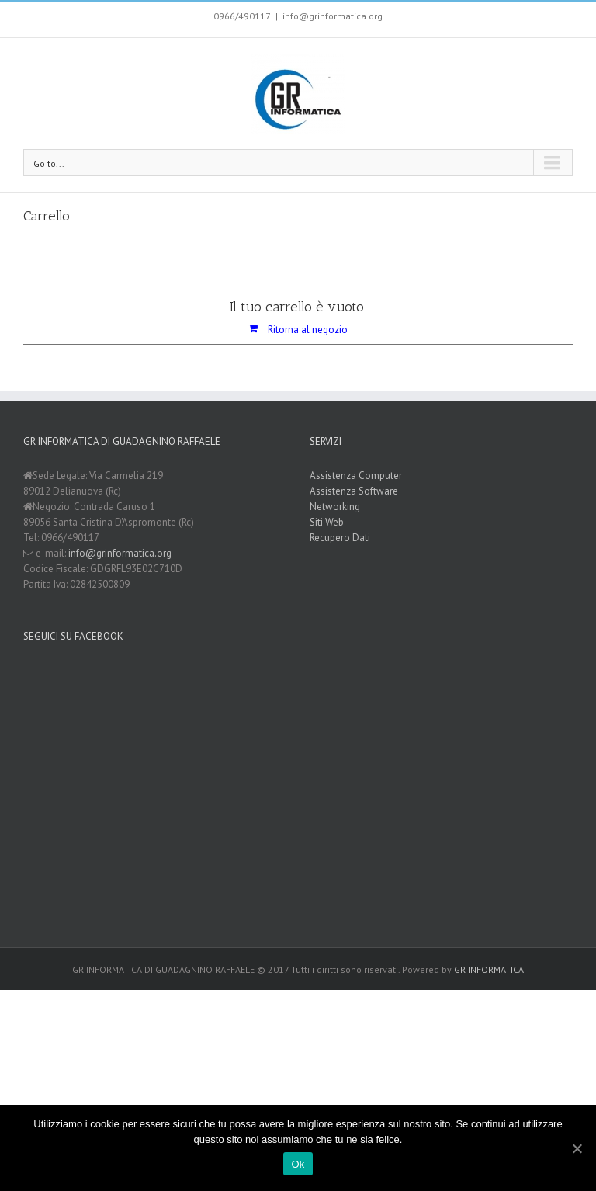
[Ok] (576, 1148)
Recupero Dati (340, 537)
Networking (335, 506)
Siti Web (327, 522)
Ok (297, 1164)
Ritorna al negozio (308, 329)
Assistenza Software (354, 491)
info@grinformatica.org (332, 16)
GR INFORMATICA (489, 969)
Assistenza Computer (356, 475)
